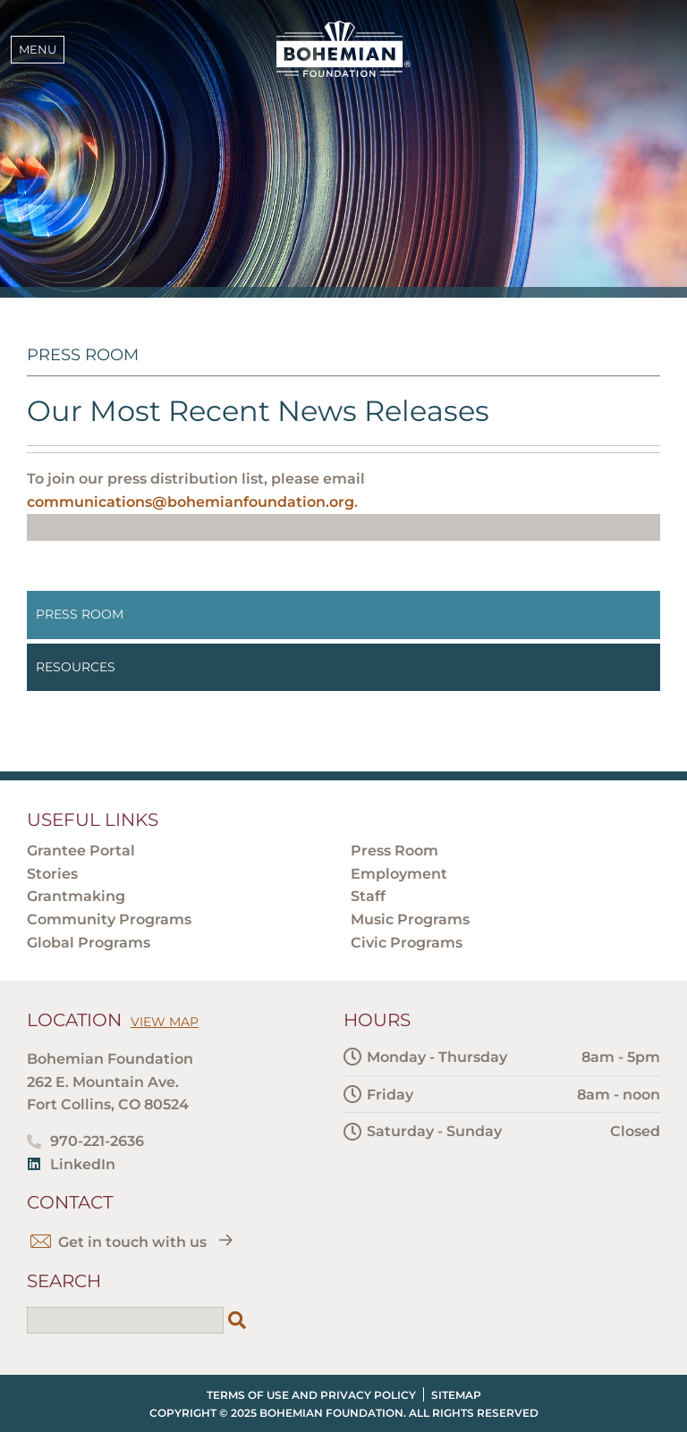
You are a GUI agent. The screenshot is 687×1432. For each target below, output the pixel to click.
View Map (165, 1022)
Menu (37, 49)
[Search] (237, 1320)
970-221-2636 (97, 1141)
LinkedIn (82, 1164)
